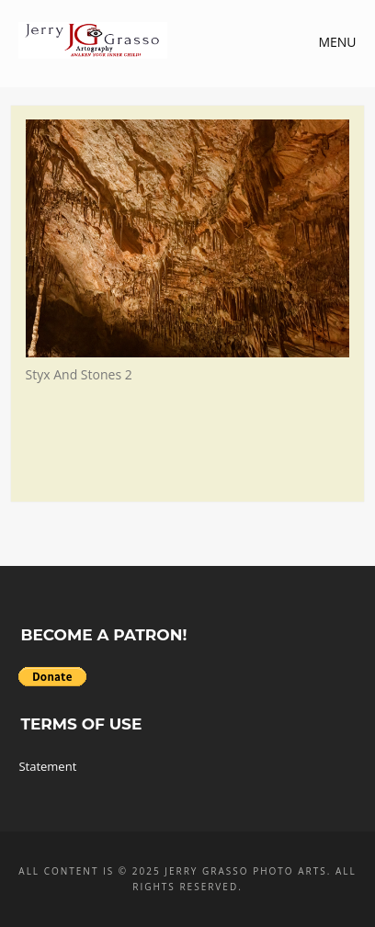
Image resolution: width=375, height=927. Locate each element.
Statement (47, 766)
